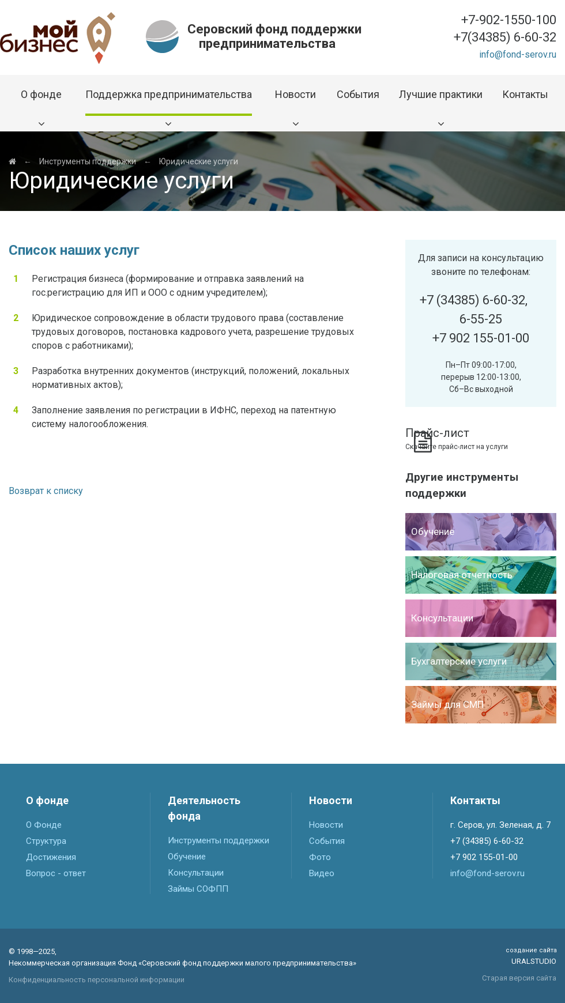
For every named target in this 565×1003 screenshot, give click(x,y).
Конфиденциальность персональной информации (96, 979)
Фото (320, 857)
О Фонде (44, 825)
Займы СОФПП (198, 889)
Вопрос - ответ (56, 873)
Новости (326, 825)
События (327, 841)
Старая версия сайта (519, 978)
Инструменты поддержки (87, 161)
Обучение (187, 856)
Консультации (196, 873)
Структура (46, 841)
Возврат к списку (46, 490)
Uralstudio (531, 956)
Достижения (51, 857)
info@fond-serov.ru (517, 54)
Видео (321, 873)
